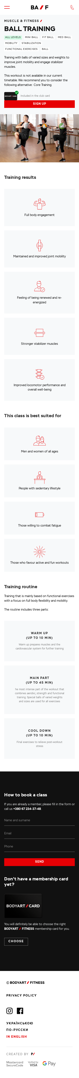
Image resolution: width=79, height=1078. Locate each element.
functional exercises (21, 49)
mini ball (31, 37)
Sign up (39, 103)
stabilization (31, 43)
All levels (13, 37)
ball (45, 49)
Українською (19, 1023)
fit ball (48, 37)
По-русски (17, 1030)
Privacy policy (21, 995)
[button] (7, 7)
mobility (11, 43)
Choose (16, 941)
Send (39, 861)
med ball (64, 37)
